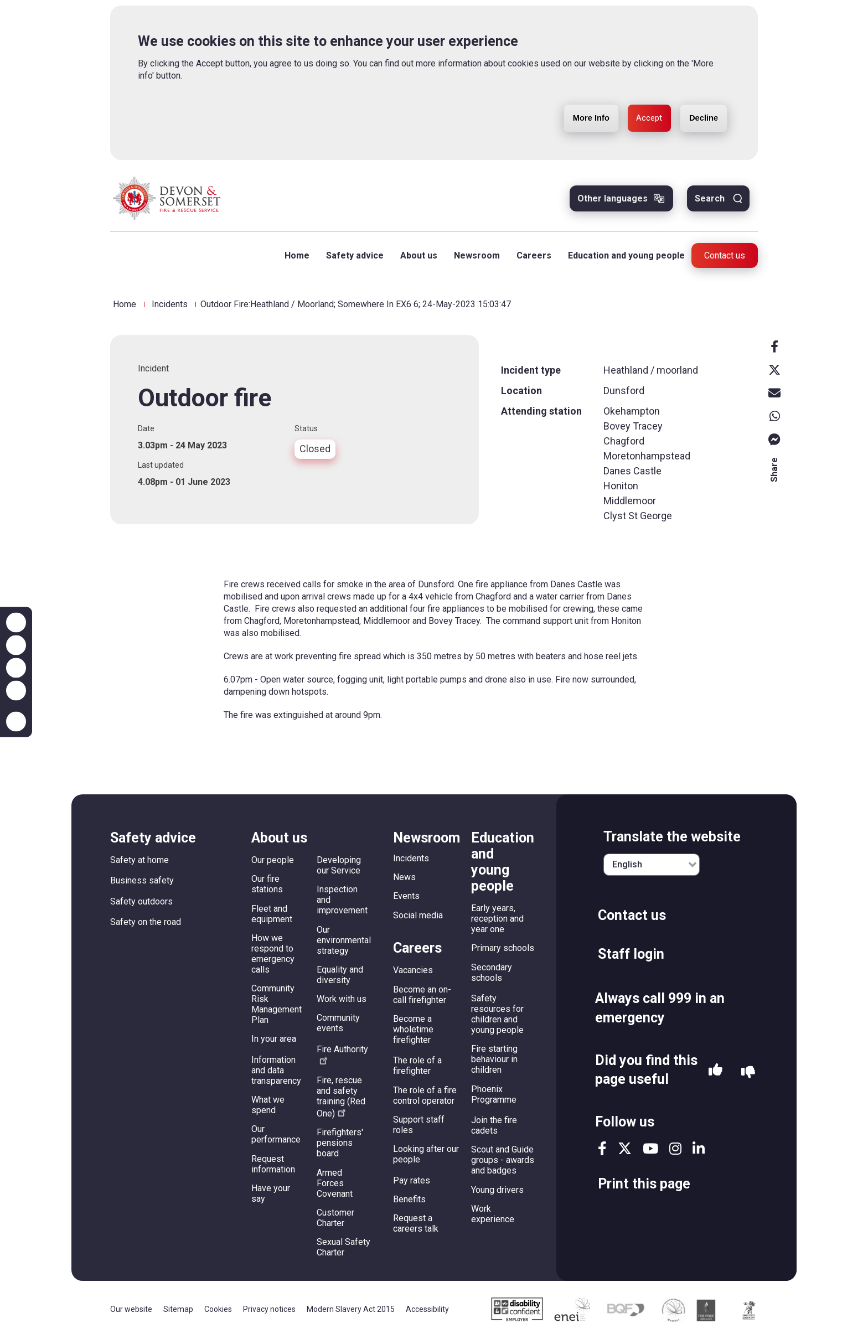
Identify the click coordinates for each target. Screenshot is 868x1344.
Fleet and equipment (271, 918)
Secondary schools (491, 977)
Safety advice (350, 261)
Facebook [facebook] (774, 351)
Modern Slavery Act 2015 (351, 1314)
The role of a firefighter (417, 1071)
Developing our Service (339, 870)
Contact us (724, 261)
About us (414, 261)
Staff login (631, 960)
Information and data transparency (276, 1076)
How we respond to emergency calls (272, 959)
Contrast (16, 691)
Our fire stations (267, 889)
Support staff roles (419, 1130)
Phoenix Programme (493, 1099)
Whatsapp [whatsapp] (774, 421)
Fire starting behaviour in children (494, 1065)
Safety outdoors (141, 907)
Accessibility (427, 1314)
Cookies (218, 1314)
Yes (715, 1078)
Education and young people (622, 261)
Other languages (612, 204)
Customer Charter (335, 1223)
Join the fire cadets (494, 1130)
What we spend (268, 1110)
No (748, 1078)
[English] (651, 870)
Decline (700, 102)
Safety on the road (145, 927)
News (404, 882)
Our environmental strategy (344, 945)
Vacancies (413, 975)
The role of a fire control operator (425, 1100)
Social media (418, 920)
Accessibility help (16, 722)
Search (710, 204)
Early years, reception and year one (497, 924)
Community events (338, 1028)
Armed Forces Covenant (335, 1188)
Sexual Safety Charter (343, 1252)
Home (292, 261)
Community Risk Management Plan (276, 1010)
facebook (602, 1154)
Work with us (341, 1004)
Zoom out (16, 645)
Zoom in (16, 623)
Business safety (142, 886)
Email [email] (774, 398)
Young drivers (497, 1195)
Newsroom (472, 261)
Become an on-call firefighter (422, 999)
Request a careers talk (415, 1228)
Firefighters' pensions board (340, 1148)
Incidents (170, 309)
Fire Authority (342, 1060)
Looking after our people (426, 1159)
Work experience (492, 1219)
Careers (529, 261)
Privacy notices (269, 1314)
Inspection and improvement (342, 905)
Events (406, 901)
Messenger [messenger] (774, 444)
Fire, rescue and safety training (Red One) (341, 1102)
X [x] (774, 374)
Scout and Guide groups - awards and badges (502, 1165)
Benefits (409, 1205)
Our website (131, 1314)
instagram (675, 1154)
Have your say (270, 1198)
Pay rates (411, 1185)
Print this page (644, 1189)
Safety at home (139, 865)
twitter (624, 1154)
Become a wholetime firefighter (413, 1035)
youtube (650, 1154)
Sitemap (178, 1314)
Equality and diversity (340, 980)
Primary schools (502, 953)
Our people (272, 865)
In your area (273, 1044)
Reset (16, 668)
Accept (639, 102)
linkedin (698, 1154)
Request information (273, 1169)
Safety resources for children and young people (497, 1020)
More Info (574, 102)
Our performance (276, 1139)
